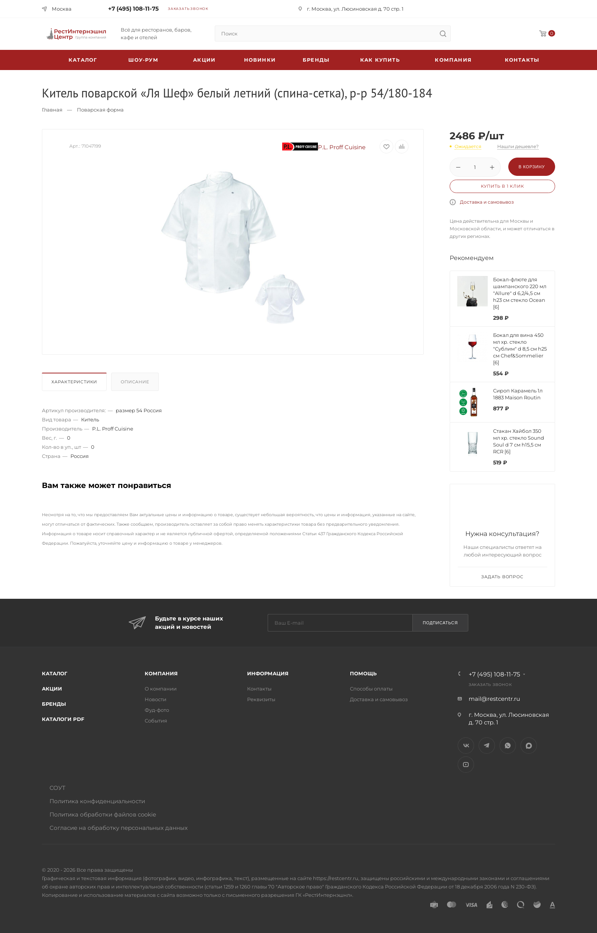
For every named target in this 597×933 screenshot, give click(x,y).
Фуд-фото (157, 710)
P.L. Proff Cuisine (324, 147)
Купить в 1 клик (502, 186)
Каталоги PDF (63, 719)
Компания (453, 60)
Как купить (380, 60)
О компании (161, 689)
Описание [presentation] (135, 381)
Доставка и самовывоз (487, 202)
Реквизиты (261, 699)
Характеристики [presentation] (74, 381)
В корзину (532, 166)
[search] (443, 33)
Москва (62, 9)
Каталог (54, 673)
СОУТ (57, 787)
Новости (155, 699)
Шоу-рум (143, 60)
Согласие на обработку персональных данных (118, 827)
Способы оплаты (371, 689)
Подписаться (440, 622)
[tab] (76, 384)
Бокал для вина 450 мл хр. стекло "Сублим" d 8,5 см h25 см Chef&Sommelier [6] (520, 348)
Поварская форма (100, 110)
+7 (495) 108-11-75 (133, 8)
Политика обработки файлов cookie (102, 814)
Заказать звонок (188, 8)
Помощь (363, 673)
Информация (268, 673)
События (156, 721)
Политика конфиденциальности (97, 801)
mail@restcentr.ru (494, 698)
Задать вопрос (502, 576)
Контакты (522, 60)
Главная (52, 110)
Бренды (316, 60)
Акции (52, 689)
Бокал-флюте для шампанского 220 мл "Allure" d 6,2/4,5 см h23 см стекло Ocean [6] (519, 293)
